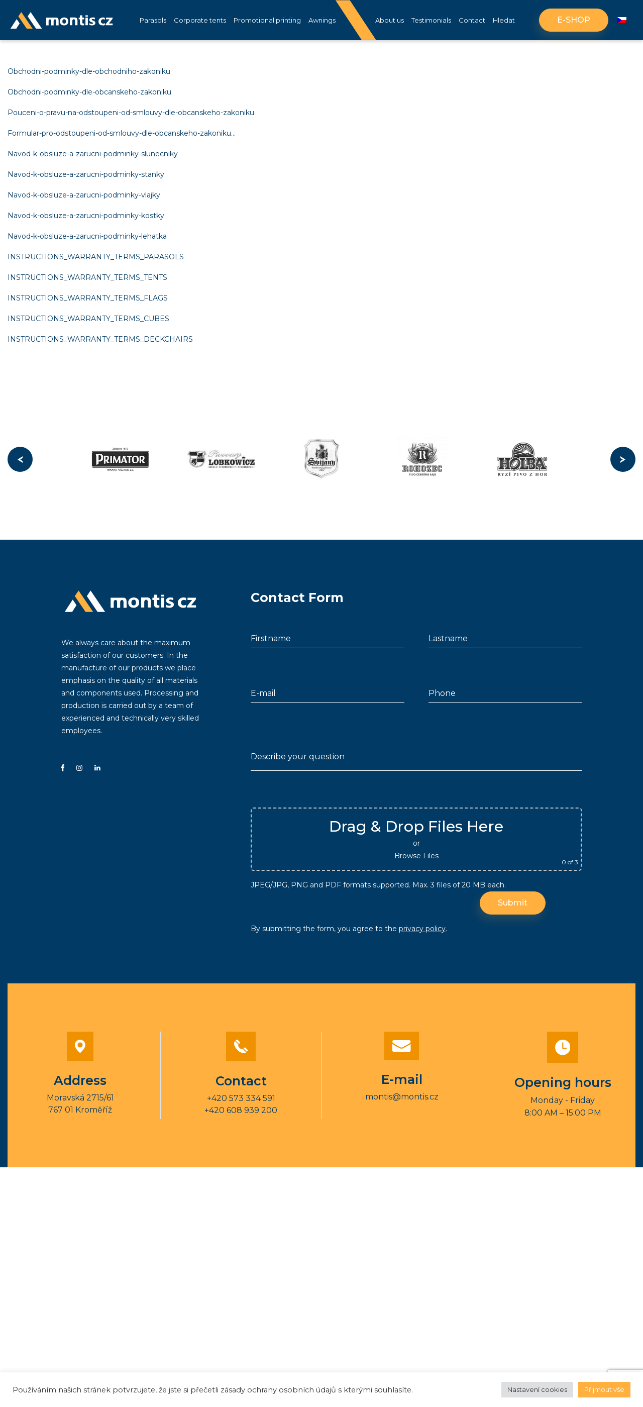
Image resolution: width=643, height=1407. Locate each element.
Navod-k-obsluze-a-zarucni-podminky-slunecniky (93, 153)
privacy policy (422, 931)
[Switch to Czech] (621, 20)
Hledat (504, 20)
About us (389, 20)
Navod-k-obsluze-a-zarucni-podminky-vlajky (84, 194)
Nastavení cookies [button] (537, 1389)
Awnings (322, 20)
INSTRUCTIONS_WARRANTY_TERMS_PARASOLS (96, 256)
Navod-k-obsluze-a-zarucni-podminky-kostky (86, 215)
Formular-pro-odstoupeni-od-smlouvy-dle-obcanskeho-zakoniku (119, 133)
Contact (472, 20)
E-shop (573, 20)
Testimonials (431, 20)
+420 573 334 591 (241, 1100)
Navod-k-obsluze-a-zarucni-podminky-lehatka (87, 236)
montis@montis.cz (402, 1099)
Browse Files (416, 858)
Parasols (153, 20)
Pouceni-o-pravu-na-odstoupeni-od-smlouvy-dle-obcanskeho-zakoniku (131, 112)
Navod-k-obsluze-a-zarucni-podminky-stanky (86, 174)
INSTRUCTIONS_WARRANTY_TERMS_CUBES (88, 318)
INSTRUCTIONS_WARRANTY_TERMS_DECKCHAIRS (100, 339)
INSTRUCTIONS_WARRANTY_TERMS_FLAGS (88, 298)
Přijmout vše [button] (604, 1389)
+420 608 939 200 (240, 1113)
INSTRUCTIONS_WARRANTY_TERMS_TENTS (87, 277)
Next (622, 462)
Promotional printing (267, 20)
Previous (20, 462)
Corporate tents (200, 20)
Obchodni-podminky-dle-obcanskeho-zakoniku (89, 91)
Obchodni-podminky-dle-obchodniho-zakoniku (89, 71)
